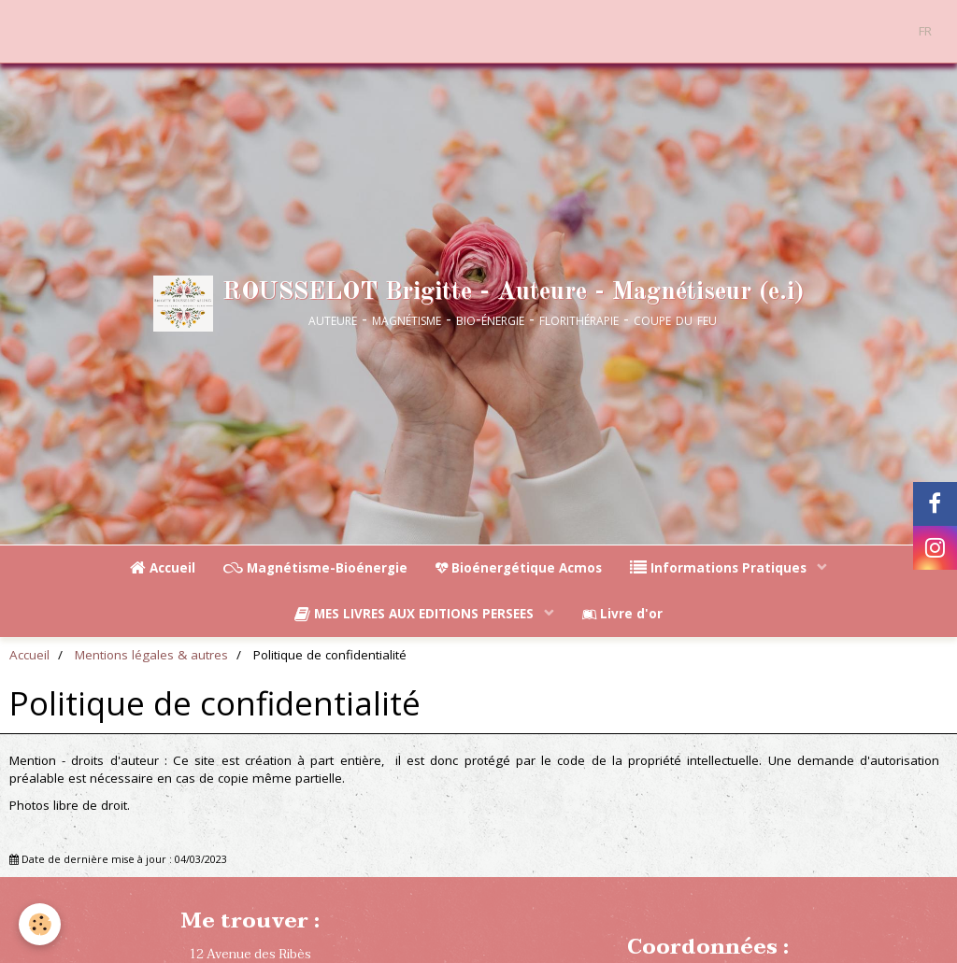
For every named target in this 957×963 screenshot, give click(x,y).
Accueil (162, 567)
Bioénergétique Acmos (519, 567)
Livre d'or (622, 613)
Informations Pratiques (720, 567)
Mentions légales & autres (151, 654)
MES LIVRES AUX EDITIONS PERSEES (415, 613)
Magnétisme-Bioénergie (315, 567)
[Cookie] (40, 924)
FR (925, 30)
